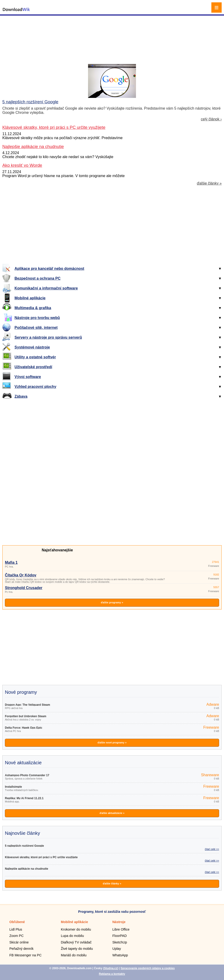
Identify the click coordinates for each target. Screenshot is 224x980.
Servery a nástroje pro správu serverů (48, 337)
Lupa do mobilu (72, 936)
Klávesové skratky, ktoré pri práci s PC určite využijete (41, 857)
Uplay (116, 948)
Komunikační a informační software (46, 288)
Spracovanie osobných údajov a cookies (148, 968)
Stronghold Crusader (23, 588)
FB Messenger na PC (25, 955)
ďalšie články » (209, 183)
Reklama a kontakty (112, 974)
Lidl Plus (15, 929)
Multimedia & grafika (33, 308)
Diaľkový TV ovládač (76, 942)
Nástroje (118, 922)
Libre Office (120, 929)
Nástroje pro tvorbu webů (37, 318)
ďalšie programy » (112, 602)
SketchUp (119, 942)
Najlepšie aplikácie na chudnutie (26, 868)
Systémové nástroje (32, 347)
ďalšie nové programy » (111, 742)
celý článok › (211, 119)
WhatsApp (120, 955)
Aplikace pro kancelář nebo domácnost (49, 269)
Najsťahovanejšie (57, 550)
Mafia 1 (11, 562)
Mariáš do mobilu (74, 955)
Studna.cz (110, 968)
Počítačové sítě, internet (36, 328)
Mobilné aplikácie (30, 298)
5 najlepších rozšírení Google (30, 101)
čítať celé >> (212, 849)
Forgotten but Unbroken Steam (25, 716)
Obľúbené (17, 922)
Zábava (21, 396)
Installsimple (13, 786)
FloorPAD (119, 936)
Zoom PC (16, 936)
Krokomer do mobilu (76, 929)
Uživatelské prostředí (33, 367)
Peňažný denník (21, 948)
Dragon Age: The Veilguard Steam (27, 704)
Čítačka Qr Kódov (20, 575)
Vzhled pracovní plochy (35, 387)
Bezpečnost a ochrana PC (38, 278)
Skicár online (19, 942)
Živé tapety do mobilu (77, 948)
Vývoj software (28, 377)
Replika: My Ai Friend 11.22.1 (24, 798)
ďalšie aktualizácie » (111, 813)
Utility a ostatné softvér (35, 357)
